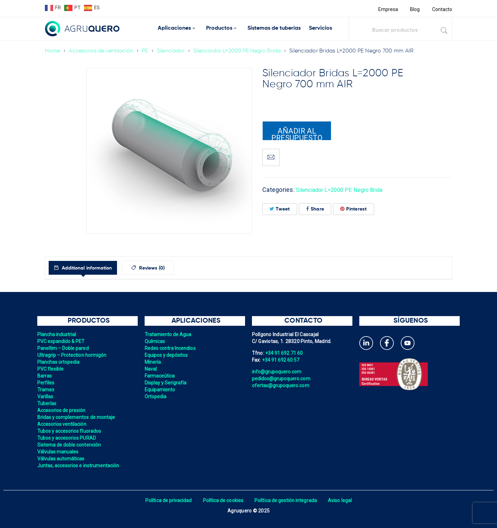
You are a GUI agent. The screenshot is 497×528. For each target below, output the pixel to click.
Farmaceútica (160, 376)
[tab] (89, 267)
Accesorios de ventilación (102, 51)
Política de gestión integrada (286, 500)
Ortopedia (156, 396)
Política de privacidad (167, 500)
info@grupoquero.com (277, 371)
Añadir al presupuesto (297, 133)
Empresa (387, 9)
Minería (153, 362)
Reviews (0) (166, 268)
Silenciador (173, 51)
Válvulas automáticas (61, 458)
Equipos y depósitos (167, 355)
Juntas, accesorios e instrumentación (79, 465)
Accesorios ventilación (62, 424)
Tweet (280, 209)
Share (315, 209)
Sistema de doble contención (70, 445)
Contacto (441, 9)
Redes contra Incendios (171, 348)
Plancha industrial (57, 334)
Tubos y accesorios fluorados (70, 431)
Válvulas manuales (58, 451)
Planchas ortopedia (59, 362)
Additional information (92, 268)
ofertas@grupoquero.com (281, 385)
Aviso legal (342, 500)
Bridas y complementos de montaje (77, 417)
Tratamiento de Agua (169, 334)
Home (52, 51)
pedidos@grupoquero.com (282, 378)
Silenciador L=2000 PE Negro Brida (241, 51)
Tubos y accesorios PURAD (67, 438)
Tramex (46, 389)
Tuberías (47, 403)
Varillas (45, 396)
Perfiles (46, 382)
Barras (44, 376)
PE (147, 51)
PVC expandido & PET (61, 341)
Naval (151, 369)
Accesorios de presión (62, 410)
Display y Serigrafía (166, 382)
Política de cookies (222, 500)
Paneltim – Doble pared (63, 348)
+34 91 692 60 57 (281, 360)
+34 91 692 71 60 (284, 353)
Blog (414, 9)
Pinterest (353, 209)
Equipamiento (160, 389)
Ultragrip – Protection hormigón (73, 355)
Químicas (155, 341)
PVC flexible (51, 369)
